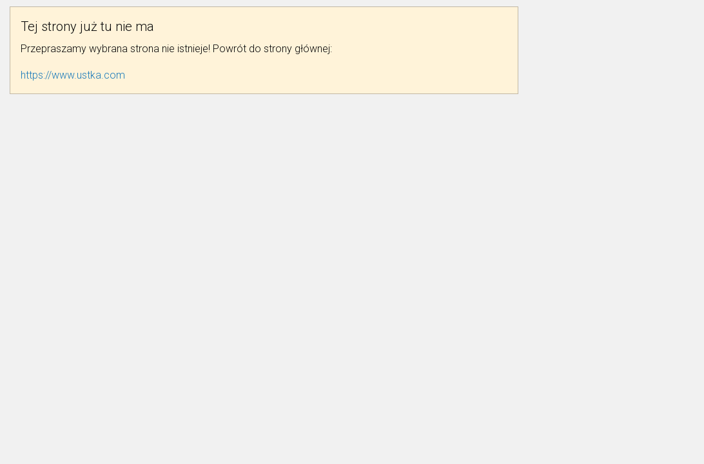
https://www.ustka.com (73, 75)
